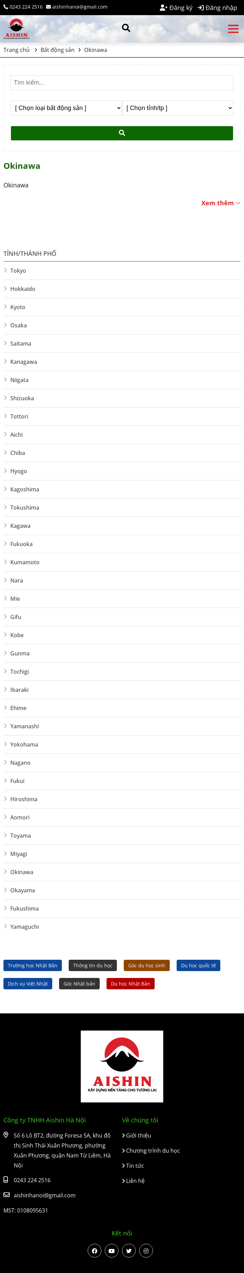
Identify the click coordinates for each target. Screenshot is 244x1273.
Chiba (17, 453)
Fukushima (24, 908)
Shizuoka (22, 398)
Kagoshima (24, 489)
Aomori (20, 817)
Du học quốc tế (198, 965)
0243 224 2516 (23, 6)
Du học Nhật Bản (130, 983)
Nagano (20, 762)
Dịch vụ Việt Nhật (28, 983)
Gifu (15, 617)
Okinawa (21, 872)
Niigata (19, 380)
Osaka (18, 325)
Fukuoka (21, 544)
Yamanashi (24, 726)
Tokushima (24, 507)
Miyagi (18, 854)
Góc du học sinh (146, 965)
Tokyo (18, 270)
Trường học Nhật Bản (32, 965)
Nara (16, 580)
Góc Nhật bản (79, 983)
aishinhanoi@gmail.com (77, 6)
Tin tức (133, 1165)
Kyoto (17, 307)
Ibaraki (19, 690)
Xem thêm (221, 203)
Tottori (19, 416)
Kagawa (20, 526)
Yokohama (24, 744)
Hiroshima (23, 799)
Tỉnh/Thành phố (29, 253)
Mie (15, 598)
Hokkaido (22, 289)
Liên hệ (133, 1181)
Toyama (20, 835)
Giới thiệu (136, 1135)
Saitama (20, 343)
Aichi (16, 434)
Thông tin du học (92, 965)
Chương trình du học (151, 1150)
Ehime (18, 708)
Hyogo (18, 471)
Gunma (20, 653)
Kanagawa (23, 362)
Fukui (17, 781)
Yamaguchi (24, 927)
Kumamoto (25, 562)
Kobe (17, 635)
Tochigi (19, 671)
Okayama (22, 890)
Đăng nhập (217, 7)
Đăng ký (176, 7)
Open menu (233, 28)
